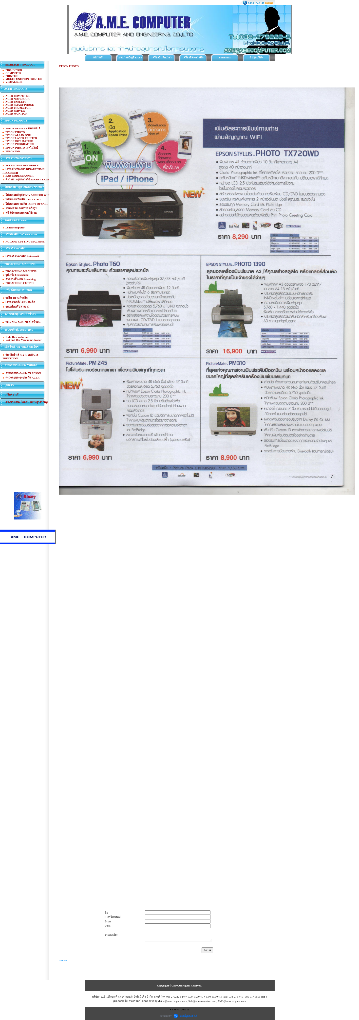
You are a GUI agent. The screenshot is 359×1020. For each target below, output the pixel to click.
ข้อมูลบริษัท (256, 57)
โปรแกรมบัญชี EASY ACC (129, 58)
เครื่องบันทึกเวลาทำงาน (161, 58)
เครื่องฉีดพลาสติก (193, 57)
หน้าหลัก (98, 57)
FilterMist (225, 57)
